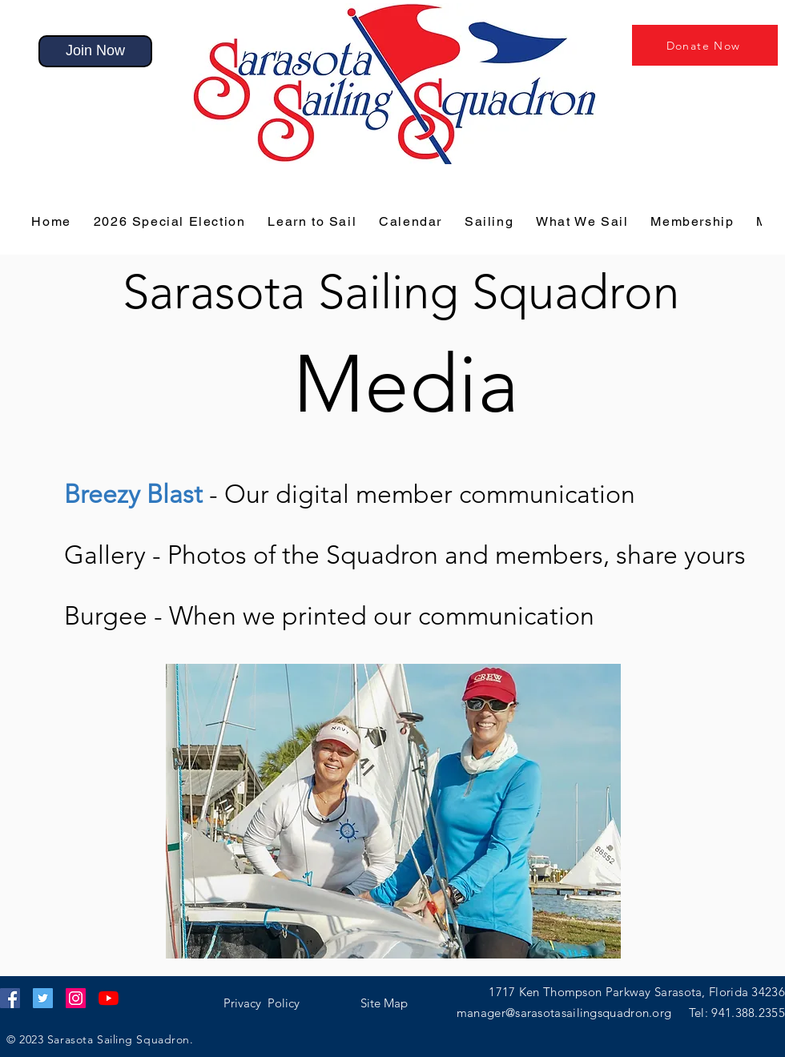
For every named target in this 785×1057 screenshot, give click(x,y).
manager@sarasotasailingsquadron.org (573, 1012)
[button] (133, 494)
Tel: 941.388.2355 (737, 1012)
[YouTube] (109, 998)
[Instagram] (76, 998)
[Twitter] (43, 998)
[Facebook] (10, 998)
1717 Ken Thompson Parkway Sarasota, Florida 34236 (637, 991)
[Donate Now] (705, 45)
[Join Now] (95, 51)
